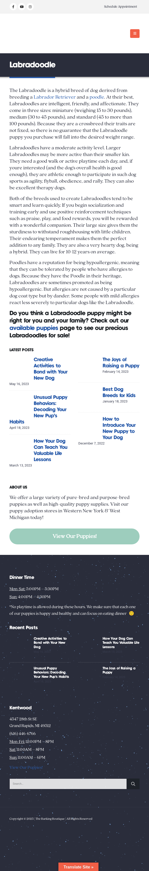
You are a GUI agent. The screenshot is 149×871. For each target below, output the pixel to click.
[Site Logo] (25, 33)
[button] (135, 33)
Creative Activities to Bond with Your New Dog (50, 643)
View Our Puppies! (75, 536)
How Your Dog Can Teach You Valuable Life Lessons (121, 643)
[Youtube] (21, 6)
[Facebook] (13, 6)
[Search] (133, 784)
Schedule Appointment (120, 6)
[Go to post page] (20, 367)
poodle (97, 97)
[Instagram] (30, 6)
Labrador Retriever (55, 97)
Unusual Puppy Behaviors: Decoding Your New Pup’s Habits (38, 409)
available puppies (33, 328)
